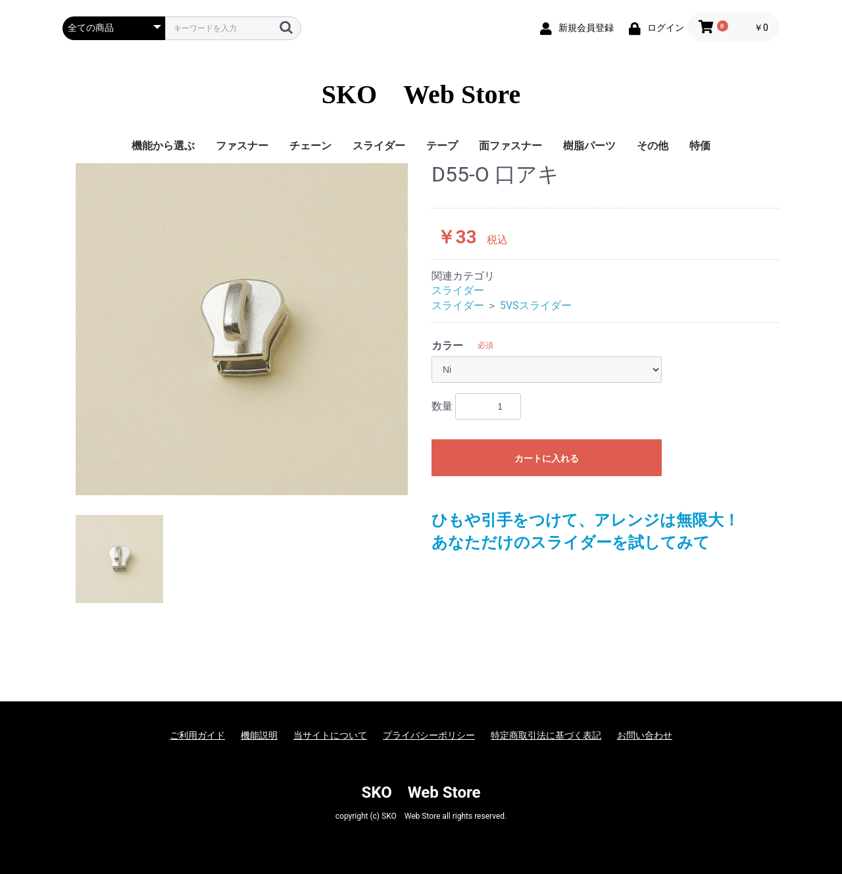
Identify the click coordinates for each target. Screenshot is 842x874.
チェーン (310, 145)
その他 (652, 145)
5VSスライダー (536, 305)
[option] (242, 329)
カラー (447, 345)
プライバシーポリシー (429, 735)
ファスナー (242, 145)
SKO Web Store (421, 94)
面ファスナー (510, 145)
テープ (442, 145)
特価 (699, 145)
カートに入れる (546, 458)
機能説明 (259, 735)
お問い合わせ (644, 735)
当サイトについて (330, 735)
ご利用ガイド (197, 735)
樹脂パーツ (589, 145)
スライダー (379, 145)
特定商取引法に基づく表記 (546, 735)
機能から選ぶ (163, 145)
